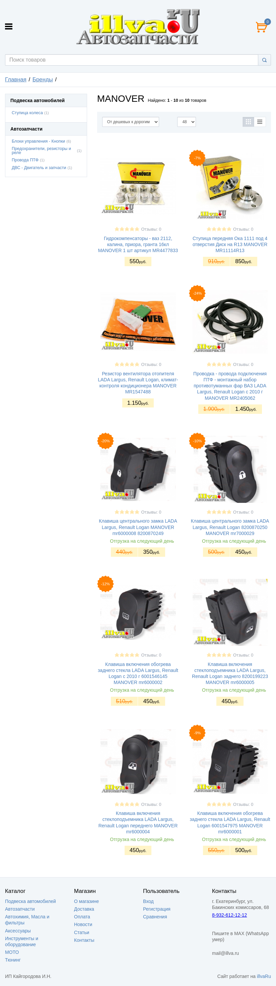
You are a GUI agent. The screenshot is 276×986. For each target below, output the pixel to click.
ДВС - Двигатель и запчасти (39, 167)
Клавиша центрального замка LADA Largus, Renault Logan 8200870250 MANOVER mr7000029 (230, 527)
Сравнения (155, 916)
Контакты (84, 940)
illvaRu (264, 976)
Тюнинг (13, 960)
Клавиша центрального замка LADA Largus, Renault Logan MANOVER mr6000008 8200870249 (138, 527)
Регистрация (156, 909)
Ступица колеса (27, 112)
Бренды (42, 79)
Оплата (82, 916)
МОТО (12, 952)
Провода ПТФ (25, 160)
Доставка (84, 909)
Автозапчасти (19, 909)
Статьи (81, 932)
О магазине (86, 901)
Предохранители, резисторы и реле (41, 151)
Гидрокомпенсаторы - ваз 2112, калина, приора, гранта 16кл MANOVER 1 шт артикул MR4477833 (138, 244)
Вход (148, 901)
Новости (83, 924)
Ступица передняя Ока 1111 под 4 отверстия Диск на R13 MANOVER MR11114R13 (230, 244)
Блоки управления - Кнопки (38, 141)
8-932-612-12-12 (229, 915)
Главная (15, 79)
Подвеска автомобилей (30, 901)
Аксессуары (18, 930)
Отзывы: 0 (151, 229)
